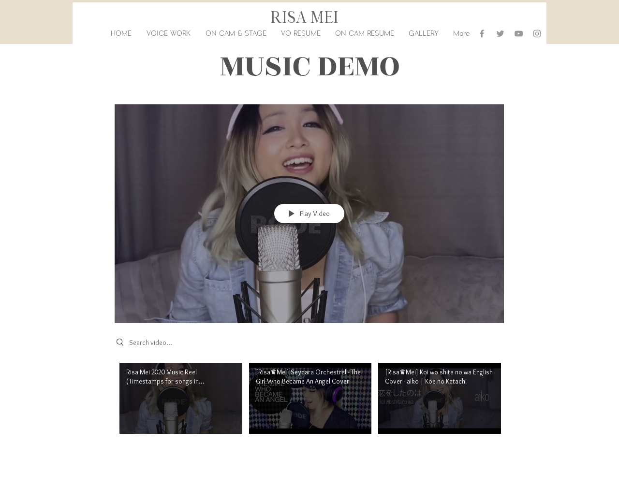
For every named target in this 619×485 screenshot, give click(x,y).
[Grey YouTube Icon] (519, 34)
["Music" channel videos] (309, 404)
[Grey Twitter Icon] (500, 34)
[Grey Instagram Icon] (537, 34)
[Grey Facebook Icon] (482, 34)
